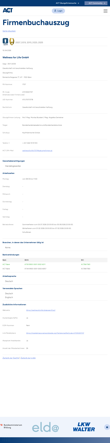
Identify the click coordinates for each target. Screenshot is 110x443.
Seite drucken (9, 31)
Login (58, 10)
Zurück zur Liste (28, 358)
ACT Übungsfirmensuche (67, 3)
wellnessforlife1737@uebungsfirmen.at (37, 150)
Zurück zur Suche (11, 358)
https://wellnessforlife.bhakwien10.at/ (40, 310)
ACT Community (97, 3)
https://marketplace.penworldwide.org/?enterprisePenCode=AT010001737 (55, 333)
